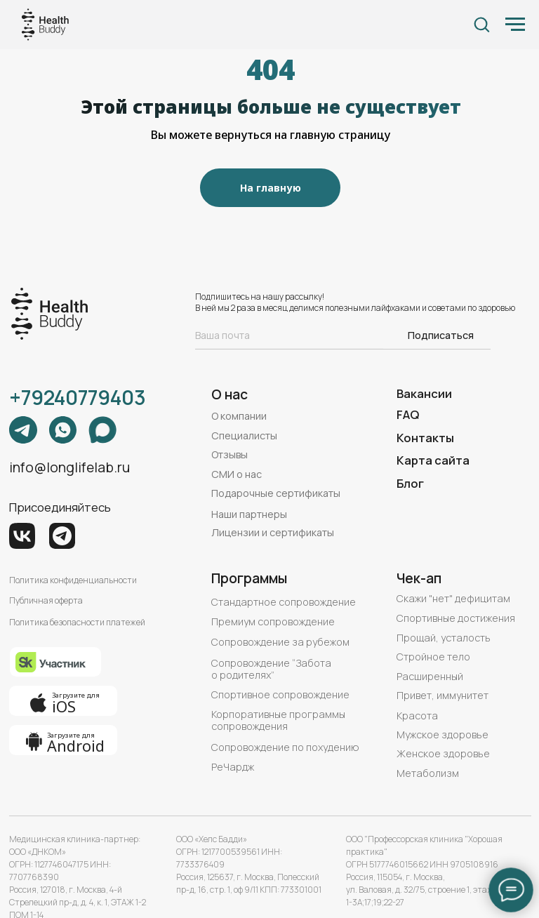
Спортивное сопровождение (280, 694)
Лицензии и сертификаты (272, 532)
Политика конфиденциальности (73, 580)
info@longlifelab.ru (69, 467)
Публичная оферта (46, 600)
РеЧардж (232, 766)
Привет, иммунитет (442, 695)
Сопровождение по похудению (285, 747)
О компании (239, 416)
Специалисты (244, 435)
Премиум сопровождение (273, 621)
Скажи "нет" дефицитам (453, 598)
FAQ (408, 414)
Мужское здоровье (442, 734)
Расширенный (430, 676)
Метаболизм (428, 773)
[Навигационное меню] (515, 25)
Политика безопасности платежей (77, 622)
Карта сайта (433, 460)
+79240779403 (77, 397)
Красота (417, 715)
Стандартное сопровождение (283, 601)
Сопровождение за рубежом (280, 641)
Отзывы (229, 454)
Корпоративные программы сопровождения (278, 720)
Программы (249, 578)
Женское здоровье (443, 753)
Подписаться (441, 335)
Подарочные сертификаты (275, 493)
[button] (481, 23)
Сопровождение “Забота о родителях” (271, 668)
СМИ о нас (236, 474)
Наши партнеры (249, 514)
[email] (289, 334)
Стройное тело (433, 656)
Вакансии (424, 393)
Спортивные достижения (456, 618)
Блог (410, 483)
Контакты (425, 438)
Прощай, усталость (444, 637)
